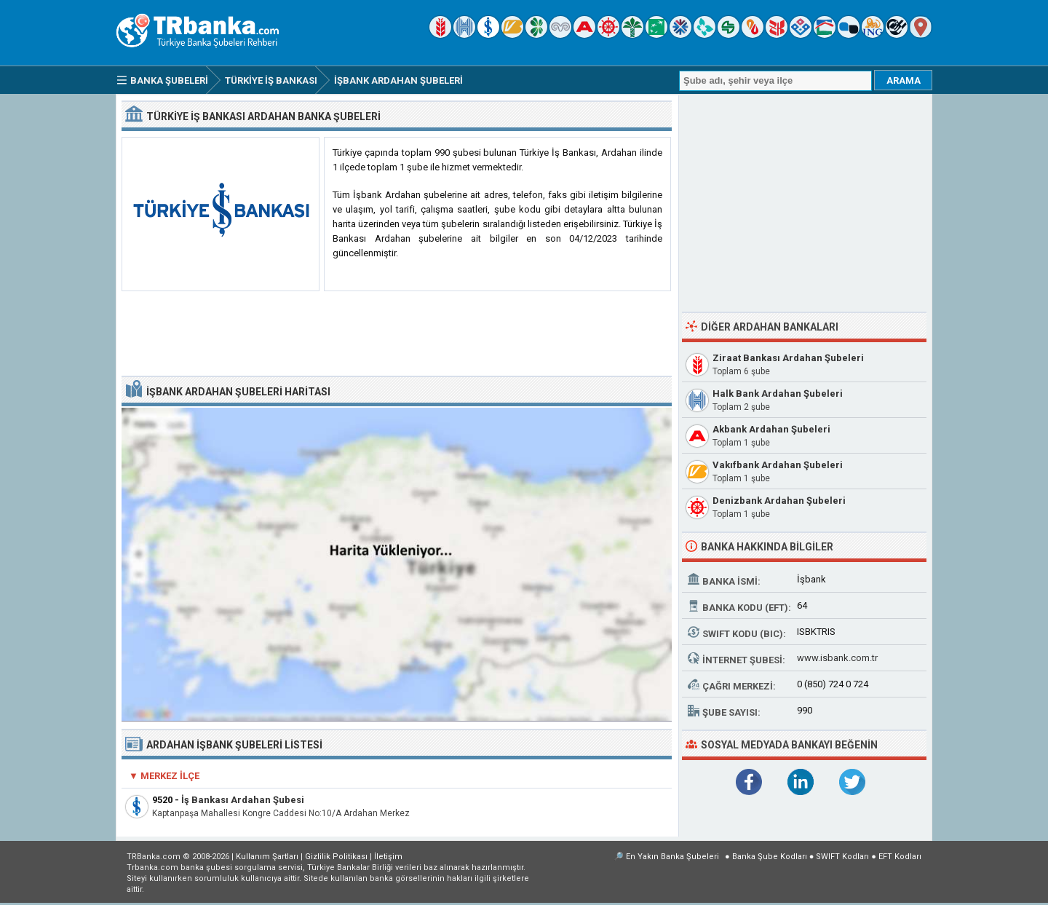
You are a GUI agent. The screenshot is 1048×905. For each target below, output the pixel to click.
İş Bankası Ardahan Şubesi (242, 799)
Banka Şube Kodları (769, 856)
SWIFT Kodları (842, 856)
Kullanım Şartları (267, 856)
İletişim (388, 856)
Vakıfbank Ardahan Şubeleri (777, 464)
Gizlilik (336, 856)
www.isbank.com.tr (837, 657)
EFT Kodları (899, 856)
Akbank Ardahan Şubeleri (771, 429)
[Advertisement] (397, 334)
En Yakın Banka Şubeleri (672, 856)
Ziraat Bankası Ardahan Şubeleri (788, 357)
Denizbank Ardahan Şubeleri (779, 500)
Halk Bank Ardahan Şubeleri (777, 393)
